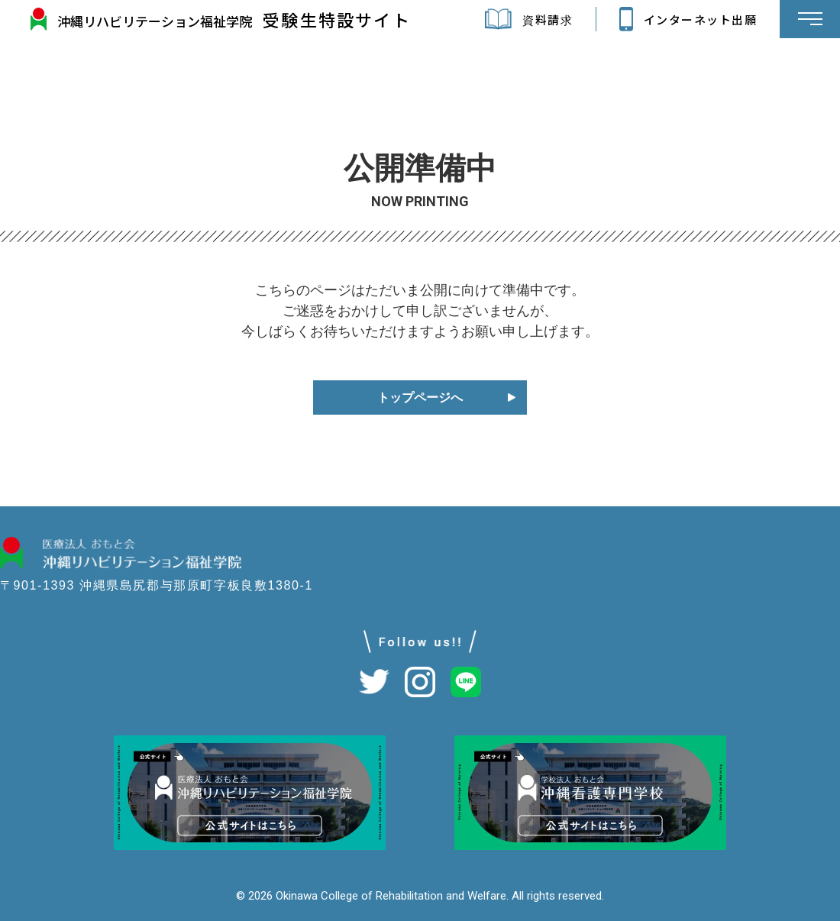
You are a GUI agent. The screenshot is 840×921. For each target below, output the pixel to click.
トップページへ (420, 397)
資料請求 (512, 19)
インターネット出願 (672, 19)
